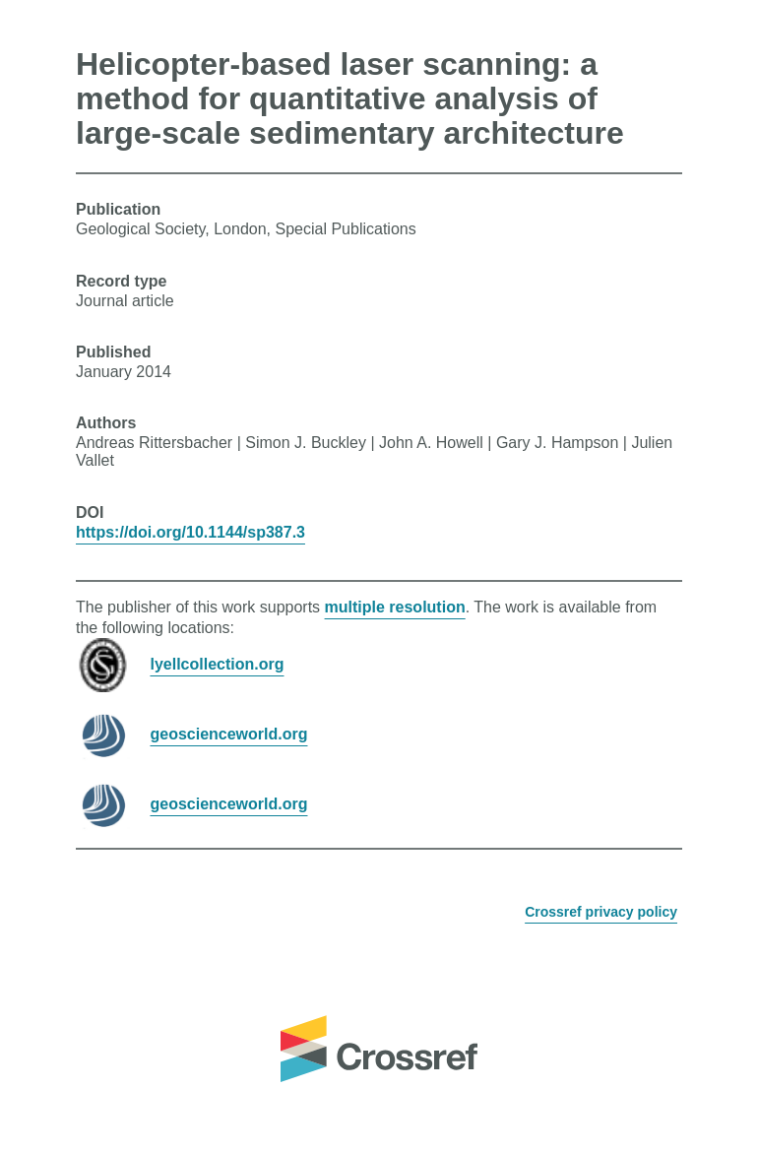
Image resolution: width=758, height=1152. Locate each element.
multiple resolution (395, 607)
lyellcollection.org (217, 664)
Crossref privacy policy (601, 912)
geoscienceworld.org (228, 734)
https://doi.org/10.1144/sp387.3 (190, 532)
